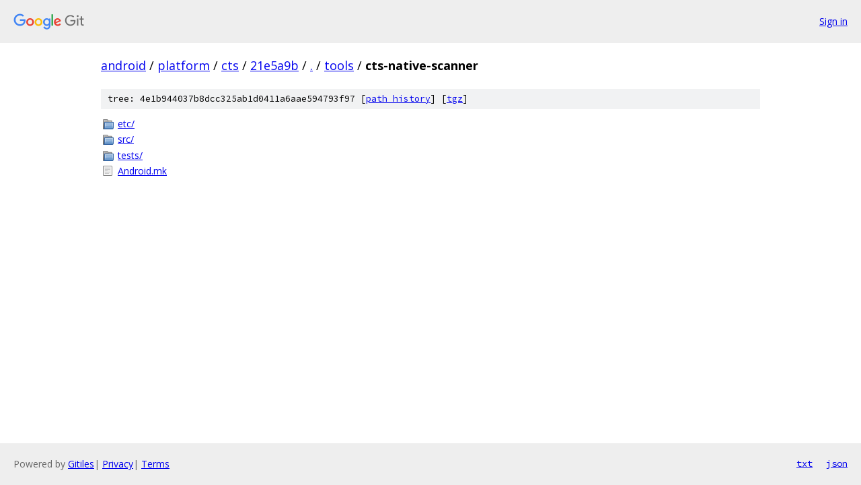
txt (804, 463)
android (123, 65)
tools (339, 65)
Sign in (833, 21)
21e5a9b (274, 65)
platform (183, 65)
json (837, 463)
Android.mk (142, 170)
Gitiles (81, 463)
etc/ (126, 123)
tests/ (130, 155)
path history (398, 98)
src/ (126, 139)
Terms (155, 463)
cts (230, 65)
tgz (455, 98)
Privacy (117, 463)
